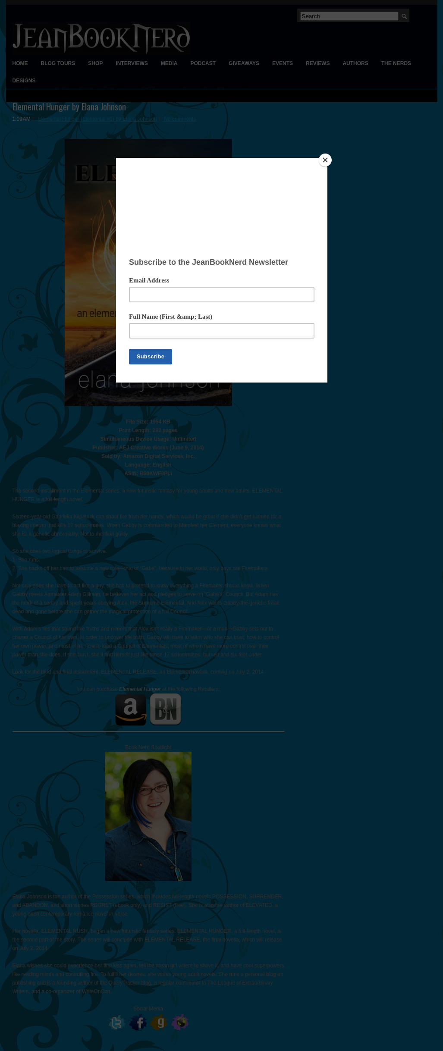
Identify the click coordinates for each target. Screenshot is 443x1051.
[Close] (325, 160)
